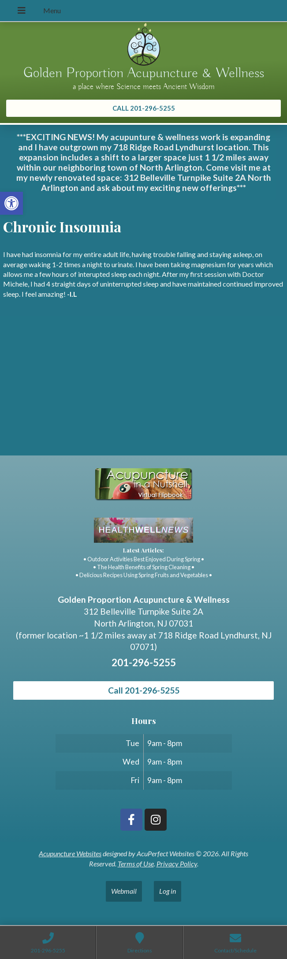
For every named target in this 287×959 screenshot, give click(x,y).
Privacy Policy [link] (177, 863)
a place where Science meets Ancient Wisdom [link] (144, 87)
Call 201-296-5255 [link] (143, 690)
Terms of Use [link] (136, 863)
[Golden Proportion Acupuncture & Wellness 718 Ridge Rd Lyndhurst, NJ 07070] (143, 389)
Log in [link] (167, 891)
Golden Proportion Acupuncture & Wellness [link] (143, 73)
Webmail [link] (124, 891)
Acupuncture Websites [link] (70, 853)
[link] (11, 203)
